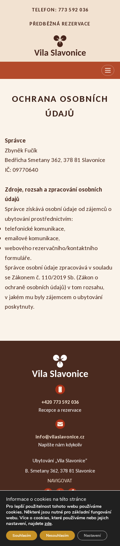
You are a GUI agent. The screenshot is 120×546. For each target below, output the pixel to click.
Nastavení (92, 535)
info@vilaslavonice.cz (60, 437)
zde (48, 524)
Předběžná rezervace (59, 24)
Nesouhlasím (57, 535)
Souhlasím (21, 535)
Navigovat (60, 481)
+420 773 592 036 (60, 402)
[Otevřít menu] (107, 70)
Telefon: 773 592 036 (60, 10)
